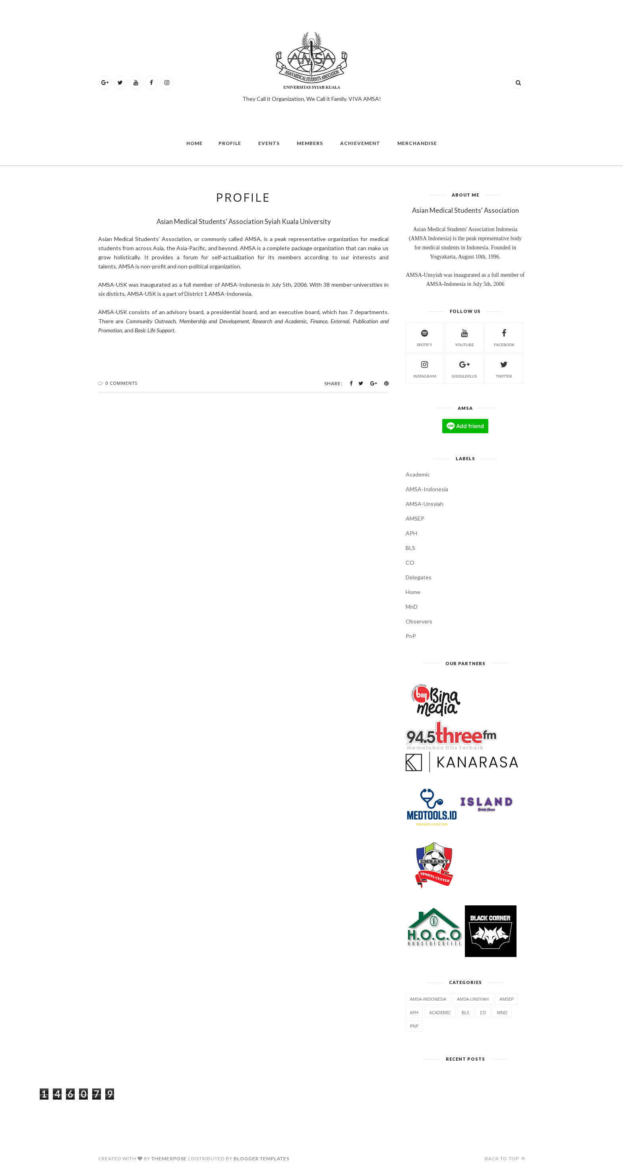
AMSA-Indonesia (427, 489)
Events (269, 143)
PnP (411, 636)
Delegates (418, 577)
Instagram (424, 368)
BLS (410, 547)
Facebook (504, 337)
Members (310, 143)
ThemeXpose (169, 1158)
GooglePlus (464, 368)
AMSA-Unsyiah (424, 503)
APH (411, 533)
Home (194, 143)
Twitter (504, 368)
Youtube (464, 337)
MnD (412, 606)
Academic (418, 474)
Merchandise (417, 143)
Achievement (360, 143)
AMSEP (415, 518)
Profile (230, 143)
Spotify (424, 337)
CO (410, 562)
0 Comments (121, 383)
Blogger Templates (261, 1158)
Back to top (505, 1158)
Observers (419, 621)
